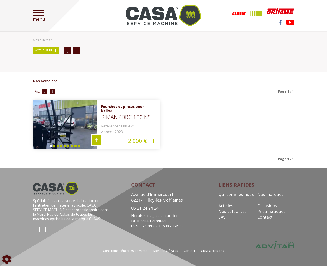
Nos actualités (232, 211)
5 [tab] (65, 147)
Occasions (267, 205)
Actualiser (45, 50)
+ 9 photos (96, 140)
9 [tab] (79, 147)
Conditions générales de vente (125, 250)
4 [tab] (61, 147)
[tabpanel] (65, 124)
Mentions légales (165, 250)
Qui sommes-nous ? (236, 197)
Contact (265, 217)
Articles (225, 205)
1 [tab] (50, 147)
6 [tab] (68, 147)
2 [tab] (54, 147)
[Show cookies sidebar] (6, 259)
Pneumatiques (271, 211)
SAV (222, 217)
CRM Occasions (212, 250)
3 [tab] (57, 147)
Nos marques (270, 194)
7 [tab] (72, 147)
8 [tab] (76, 147)
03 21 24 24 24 (145, 208)
